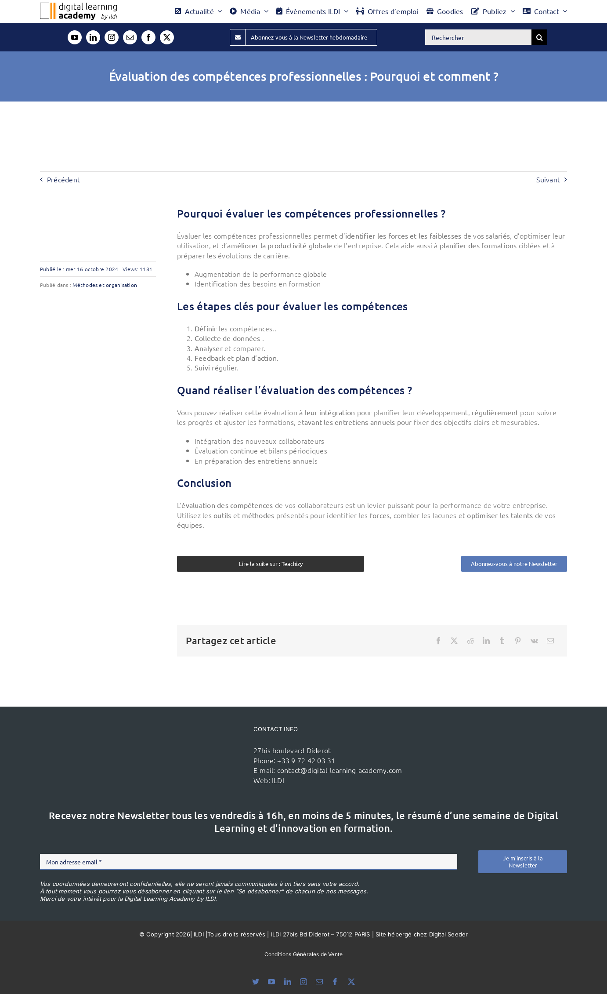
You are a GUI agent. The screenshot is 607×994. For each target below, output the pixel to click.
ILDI (278, 780)
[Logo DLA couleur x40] (78, 6)
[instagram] (112, 37)
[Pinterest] (518, 640)
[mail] (130, 37)
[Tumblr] (502, 640)
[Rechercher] (478, 37)
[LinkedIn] (486, 640)
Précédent (63, 179)
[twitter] (167, 37)
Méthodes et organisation (104, 284)
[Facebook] (438, 640)
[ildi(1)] (203, 740)
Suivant (548, 179)
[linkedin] (93, 37)
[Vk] (534, 640)
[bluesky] (255, 981)
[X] (454, 640)
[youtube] (75, 37)
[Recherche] (539, 37)
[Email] (550, 640)
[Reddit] (470, 640)
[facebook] (148, 37)
